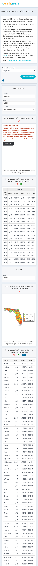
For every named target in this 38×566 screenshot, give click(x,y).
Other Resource (26, 60)
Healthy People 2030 (14, 60)
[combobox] (19, 96)
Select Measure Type (9, 68)
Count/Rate (6, 107)
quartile (5, 55)
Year (4, 100)
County (5, 93)
